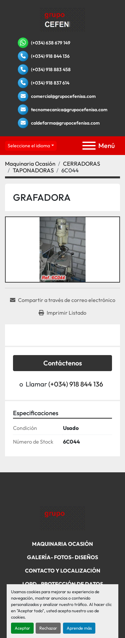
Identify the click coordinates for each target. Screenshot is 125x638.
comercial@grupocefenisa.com (63, 96)
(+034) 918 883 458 (51, 69)
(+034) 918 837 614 (50, 83)
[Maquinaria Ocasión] (30, 163)
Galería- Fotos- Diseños (62, 557)
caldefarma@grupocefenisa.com (65, 123)
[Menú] (89, 146)
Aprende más (79, 628)
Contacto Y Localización (62, 570)
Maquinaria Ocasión (62, 543)
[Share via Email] (63, 300)
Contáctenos (62, 363)
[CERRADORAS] (81, 163)
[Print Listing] (62, 312)
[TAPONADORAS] (33, 170)
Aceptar (22, 628)
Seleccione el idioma (29, 146)
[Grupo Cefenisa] (62, 518)
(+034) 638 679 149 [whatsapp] (50, 43)
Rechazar (48, 628)
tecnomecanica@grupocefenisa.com (69, 110)
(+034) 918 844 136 (50, 56)
